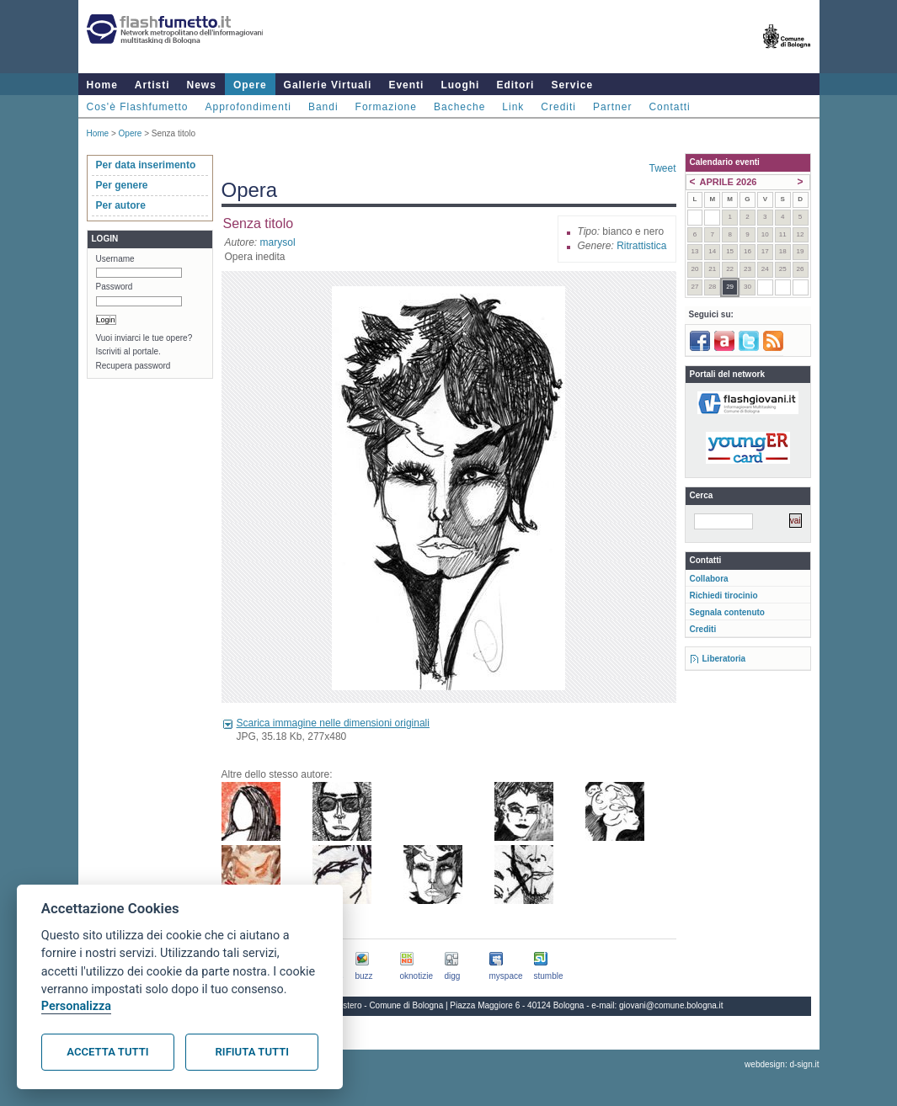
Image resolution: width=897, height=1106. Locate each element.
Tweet (662, 168)
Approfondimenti (248, 107)
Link (513, 107)
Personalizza (76, 1006)
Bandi (323, 107)
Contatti (669, 107)
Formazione (386, 107)
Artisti (152, 85)
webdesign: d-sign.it (782, 1064)
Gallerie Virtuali (328, 85)
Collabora (709, 578)
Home (102, 85)
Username (115, 258)
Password (114, 286)
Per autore (121, 205)
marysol (278, 242)
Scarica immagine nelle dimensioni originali (333, 723)
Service (572, 85)
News (201, 85)
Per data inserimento (146, 165)
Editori (515, 85)
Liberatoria (724, 658)
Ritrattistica (641, 246)
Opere (250, 85)
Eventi (406, 85)
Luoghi (459, 85)
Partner (612, 107)
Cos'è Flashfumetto (138, 107)
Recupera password (133, 365)
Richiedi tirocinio (724, 595)
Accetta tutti (107, 1051)
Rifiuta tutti (252, 1051)
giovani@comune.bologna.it (671, 1005)
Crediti (558, 107)
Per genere (122, 185)
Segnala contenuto (727, 612)
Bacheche (459, 107)
